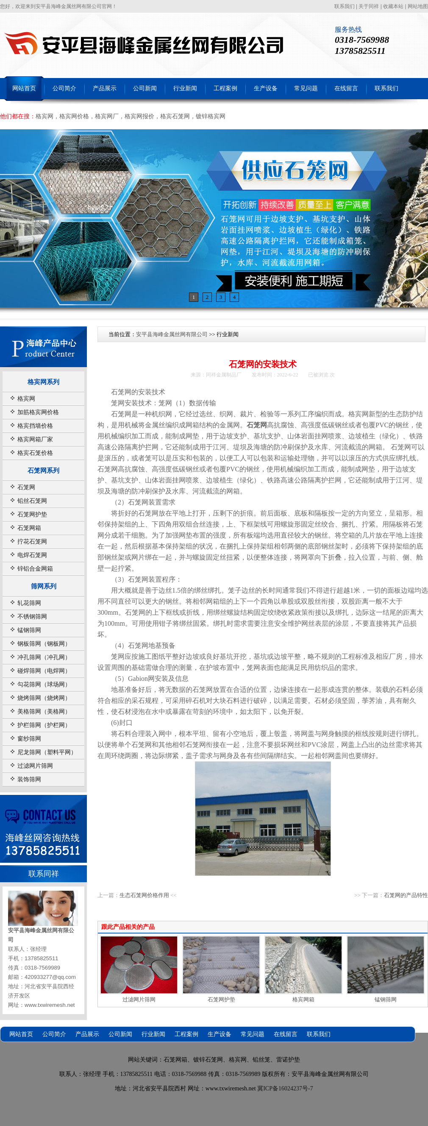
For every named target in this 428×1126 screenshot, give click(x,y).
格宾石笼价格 (35, 453)
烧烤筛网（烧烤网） (44, 698)
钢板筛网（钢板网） (44, 644)
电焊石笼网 (32, 555)
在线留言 (346, 88)
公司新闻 (145, 88)
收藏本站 (393, 6)
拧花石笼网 (32, 541)
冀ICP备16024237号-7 (285, 1088)
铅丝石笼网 (32, 501)
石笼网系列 (43, 470)
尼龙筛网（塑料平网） (47, 752)
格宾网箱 (303, 999)
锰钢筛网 (29, 630)
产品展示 (105, 88)
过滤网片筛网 (35, 766)
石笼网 (26, 487)
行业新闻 (185, 88)
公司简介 (64, 88)
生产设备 (266, 88)
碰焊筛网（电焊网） (44, 671)
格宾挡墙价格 (35, 426)
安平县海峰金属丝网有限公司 (172, 334)
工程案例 (225, 88)
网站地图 (418, 6)
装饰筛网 (29, 779)
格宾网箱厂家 (35, 439)
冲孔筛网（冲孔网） (44, 657)
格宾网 (26, 399)
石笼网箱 (29, 528)
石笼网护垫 (32, 514)
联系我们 (344, 6)
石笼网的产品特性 (406, 895)
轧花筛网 (29, 603)
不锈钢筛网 (32, 616)
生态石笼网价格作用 (144, 895)
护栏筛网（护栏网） (44, 725)
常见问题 (306, 88)
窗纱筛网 (29, 739)
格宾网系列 (43, 381)
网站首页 (24, 88)
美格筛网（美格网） (44, 711)
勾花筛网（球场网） (44, 684)
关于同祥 (369, 6)
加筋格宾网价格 (38, 412)
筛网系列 (43, 586)
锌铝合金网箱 (35, 569)
